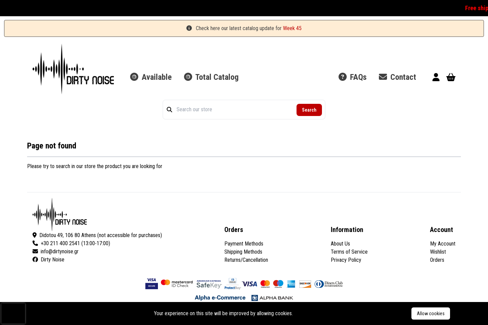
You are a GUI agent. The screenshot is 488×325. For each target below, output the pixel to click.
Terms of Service (349, 252)
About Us (340, 243)
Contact (397, 77)
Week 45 (292, 28)
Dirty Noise (48, 259)
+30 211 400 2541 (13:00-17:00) (71, 243)
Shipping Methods (243, 252)
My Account (442, 243)
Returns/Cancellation (246, 260)
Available (151, 77)
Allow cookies (431, 313)
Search (309, 110)
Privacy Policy (346, 260)
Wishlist (438, 252)
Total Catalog (211, 77)
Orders (437, 260)
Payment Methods (243, 243)
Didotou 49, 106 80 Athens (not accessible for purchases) (97, 235)
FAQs (353, 77)
